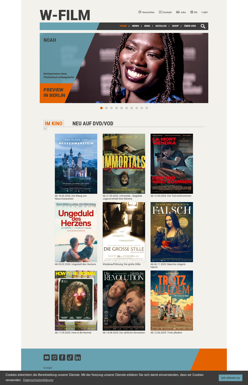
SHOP (175, 25)
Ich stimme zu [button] (230, 377)
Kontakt (165, 12)
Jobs (181, 12)
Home (123, 25)
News (135, 25)
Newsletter (146, 12)
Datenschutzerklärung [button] (38, 380)
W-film (65, 15)
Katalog (161, 25)
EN (193, 12)
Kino (147, 25)
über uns (190, 25)
